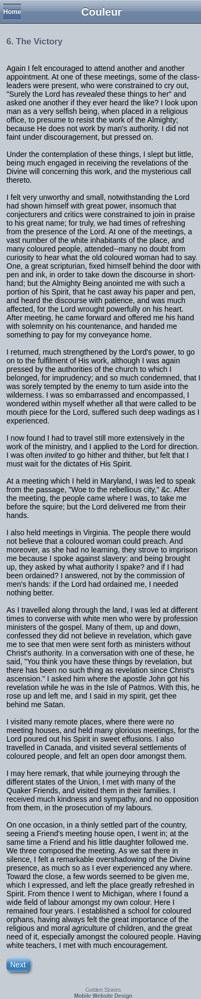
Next (18, 964)
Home (12, 12)
